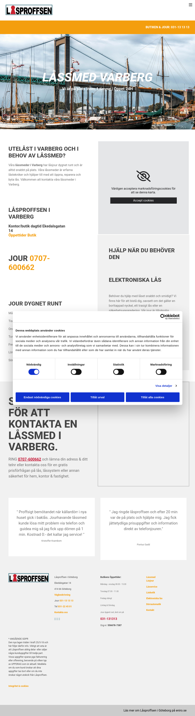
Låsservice (151, 586)
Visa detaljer (163, 385)
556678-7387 (115, 625)
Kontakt (150, 610)
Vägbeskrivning (62, 595)
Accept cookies (143, 200)
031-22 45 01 (65, 606)
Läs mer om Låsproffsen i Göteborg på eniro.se (155, 710)
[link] (143, 176)
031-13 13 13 (180, 27)
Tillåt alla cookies (152, 397)
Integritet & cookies (18, 686)
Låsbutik (150, 592)
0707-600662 (29, 263)
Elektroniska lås (154, 598)
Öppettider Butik (22, 235)
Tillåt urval (97, 397)
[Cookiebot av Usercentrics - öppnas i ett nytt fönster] (163, 317)
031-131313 (108, 619)
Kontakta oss (61, 612)
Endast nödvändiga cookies (42, 397)
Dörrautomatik (153, 604)
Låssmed (150, 577)
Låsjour (150, 580)
